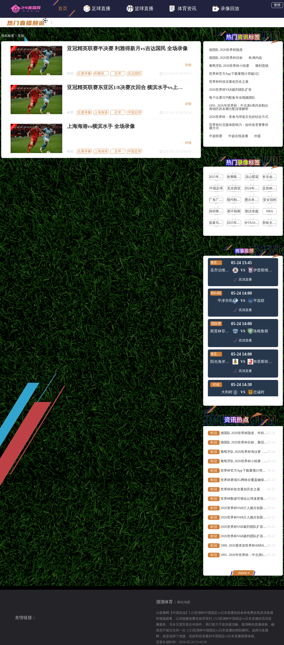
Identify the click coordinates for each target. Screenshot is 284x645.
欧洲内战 (255, 58)
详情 (188, 65)
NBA (269, 211)
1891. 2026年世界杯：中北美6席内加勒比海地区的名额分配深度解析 (238, 107)
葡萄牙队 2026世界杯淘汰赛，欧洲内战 (249, 452)
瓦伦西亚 (234, 188)
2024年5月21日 (255, 188)
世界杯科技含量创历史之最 (229, 81)
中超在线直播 (238, 136)
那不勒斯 (234, 211)
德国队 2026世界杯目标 (226, 58)
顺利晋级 (261, 66)
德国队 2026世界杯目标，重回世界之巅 (249, 442)
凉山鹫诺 (251, 177)
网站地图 (183, 602)
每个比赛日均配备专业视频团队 (232, 97)
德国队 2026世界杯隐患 (226, 50)
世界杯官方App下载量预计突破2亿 (234, 73)
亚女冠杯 (269, 200)
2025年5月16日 (237, 223)
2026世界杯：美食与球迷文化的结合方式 (238, 117)
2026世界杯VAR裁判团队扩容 (230, 89)
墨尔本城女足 (255, 200)
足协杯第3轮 (272, 188)
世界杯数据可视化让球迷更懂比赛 (245, 498)
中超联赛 (215, 136)
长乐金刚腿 (271, 177)
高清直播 (243, 279)
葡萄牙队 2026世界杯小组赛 (229, 66)
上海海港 (101, 112)
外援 (257, 136)
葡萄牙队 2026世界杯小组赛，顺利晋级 (249, 461)
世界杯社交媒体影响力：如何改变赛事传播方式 (238, 126)
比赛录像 (84, 73)
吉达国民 (134, 73)
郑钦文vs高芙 (272, 223)
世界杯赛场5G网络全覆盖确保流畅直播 (249, 480)
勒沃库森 (251, 211)
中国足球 (134, 112)
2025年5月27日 (219, 177)
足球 (117, 73)
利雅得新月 (102, 73)
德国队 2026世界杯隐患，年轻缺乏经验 (249, 433)
